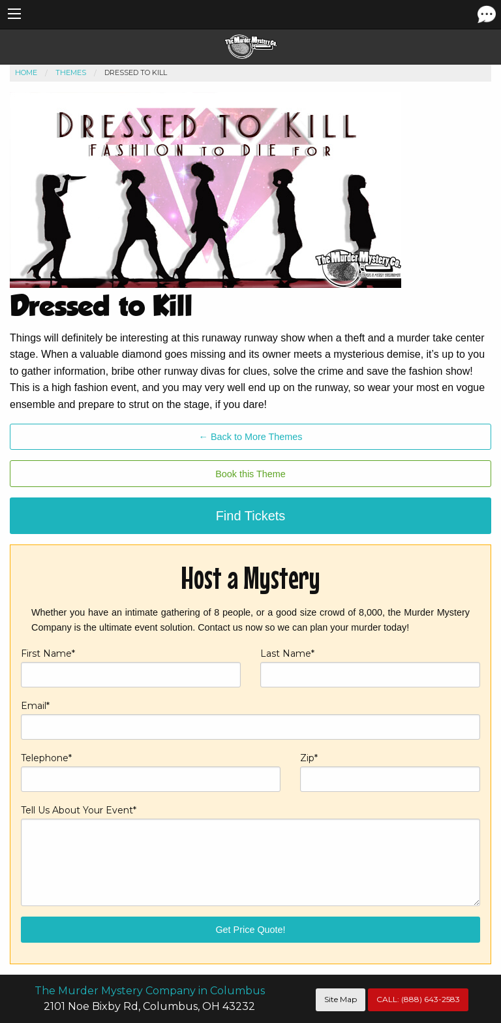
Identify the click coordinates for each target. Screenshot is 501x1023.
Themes (70, 72)
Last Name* (370, 667)
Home (26, 72)
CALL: (418, 999)
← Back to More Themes (251, 437)
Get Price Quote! (250, 929)
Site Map (340, 999)
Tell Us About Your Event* (250, 854)
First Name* (131, 667)
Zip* (390, 772)
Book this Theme (250, 474)
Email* (250, 720)
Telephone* (151, 772)
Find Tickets (251, 516)
